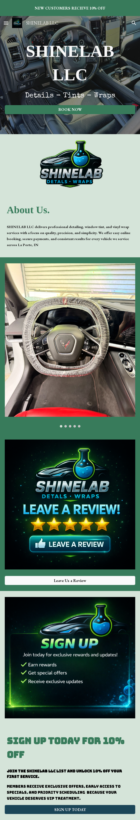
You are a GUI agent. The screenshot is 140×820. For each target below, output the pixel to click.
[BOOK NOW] (70, 109)
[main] (70, 70)
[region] (70, 8)
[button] (6, 23)
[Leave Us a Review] (70, 580)
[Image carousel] (70, 345)
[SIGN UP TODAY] (70, 809)
